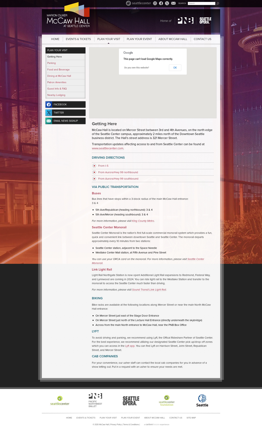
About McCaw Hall (172, 39)
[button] (153, 80)
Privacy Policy (116, 425)
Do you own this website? (136, 67)
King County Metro (143, 221)
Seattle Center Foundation (166, 400)
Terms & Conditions (131, 425)
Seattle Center (138, 3)
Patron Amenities (56, 82)
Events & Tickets (78, 39)
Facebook (161, 3)
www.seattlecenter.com (107, 148)
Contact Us (202, 39)
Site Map (191, 418)
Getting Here (54, 56)
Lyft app (130, 345)
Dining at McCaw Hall (59, 76)
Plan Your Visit (108, 39)
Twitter (167, 3)
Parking (51, 63)
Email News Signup (173, 3)
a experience (156, 425)
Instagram (155, 3)
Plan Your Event (139, 39)
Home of (165, 20)
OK (175, 67)
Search (182, 3)
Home (55, 39)
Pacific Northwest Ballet (185, 21)
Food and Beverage (58, 69)
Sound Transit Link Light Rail (149, 289)
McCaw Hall (68, 14)
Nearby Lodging (56, 95)
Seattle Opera (206, 21)
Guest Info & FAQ (57, 88)
